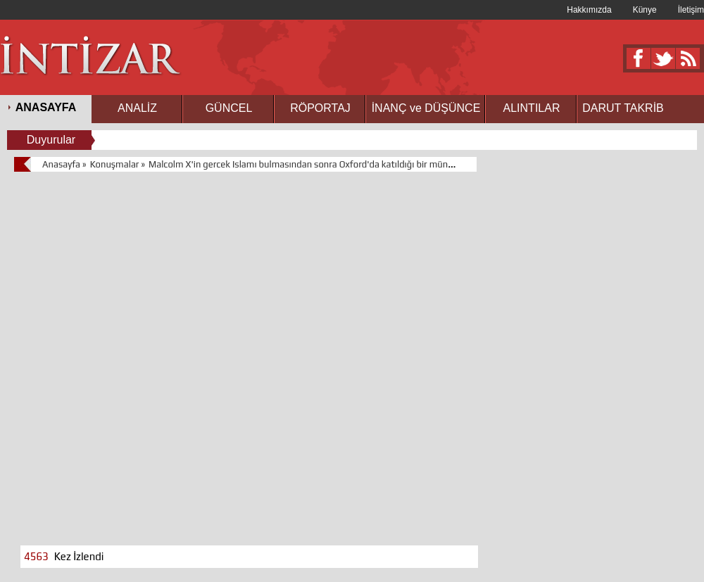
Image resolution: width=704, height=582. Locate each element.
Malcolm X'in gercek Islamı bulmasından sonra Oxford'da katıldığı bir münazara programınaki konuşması (361, 164)
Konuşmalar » (117, 164)
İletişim (691, 10)
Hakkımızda (589, 10)
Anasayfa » (64, 164)
